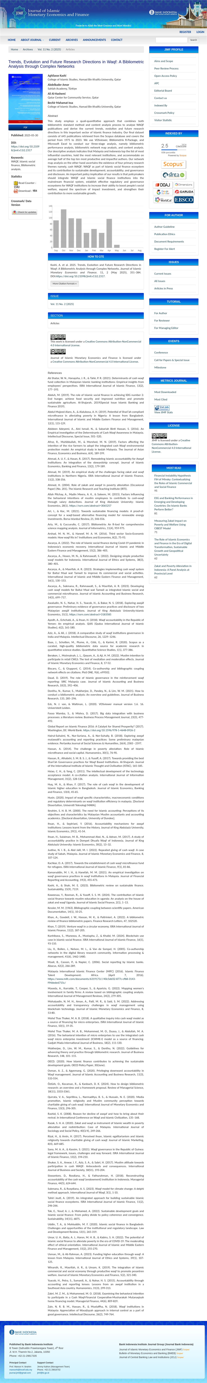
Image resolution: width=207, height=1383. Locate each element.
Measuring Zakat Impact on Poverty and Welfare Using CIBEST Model (170, 524)
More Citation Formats (65, 283)
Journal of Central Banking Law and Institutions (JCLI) (148, 1357)
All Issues (159, 281)
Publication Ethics (164, 234)
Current (54, 40)
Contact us (160, 98)
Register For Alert (164, 249)
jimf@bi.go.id (43, 1373)
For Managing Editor (166, 328)
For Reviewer (162, 320)
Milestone (160, 367)
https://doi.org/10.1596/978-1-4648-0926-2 (109, 730)
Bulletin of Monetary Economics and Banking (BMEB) (148, 1353)
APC (156, 83)
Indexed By (160, 105)
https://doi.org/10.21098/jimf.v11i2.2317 (25, 148)
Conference (161, 352)
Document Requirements (169, 241)
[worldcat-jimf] (163, 199)
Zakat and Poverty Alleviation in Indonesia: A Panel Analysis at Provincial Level (173, 569)
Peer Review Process (166, 68)
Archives (72, 40)
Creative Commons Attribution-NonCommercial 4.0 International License (95, 361)
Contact (116, 40)
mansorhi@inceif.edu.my (20, 1370)
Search (193, 39)
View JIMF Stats (163, 412)
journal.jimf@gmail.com (20, 1373)
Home (12, 40)
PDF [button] (25, 127)
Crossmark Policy (164, 113)
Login (200, 32)
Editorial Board (163, 90)
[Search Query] (171, 40)
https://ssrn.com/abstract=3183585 (90, 614)
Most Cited (160, 399)
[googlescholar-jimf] (163, 192)
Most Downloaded (165, 392)
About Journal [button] (32, 40)
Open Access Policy (165, 76)
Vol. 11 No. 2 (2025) (49, 49)
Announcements (94, 40)
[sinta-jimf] (174, 175)
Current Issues (162, 273)
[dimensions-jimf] (184, 185)
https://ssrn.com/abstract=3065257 (90, 505)
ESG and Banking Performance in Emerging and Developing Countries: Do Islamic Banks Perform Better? (173, 503)
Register (185, 32)
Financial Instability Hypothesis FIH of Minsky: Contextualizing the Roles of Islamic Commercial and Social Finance (173, 481)
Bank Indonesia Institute (39, 1344)
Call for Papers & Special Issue (172, 360)
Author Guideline (164, 227)
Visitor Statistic (163, 120)
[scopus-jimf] (173, 149)
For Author (160, 313)
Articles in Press (163, 288)
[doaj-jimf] (163, 185)
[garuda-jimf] (184, 192)
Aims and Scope (163, 61)
